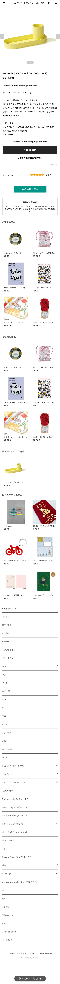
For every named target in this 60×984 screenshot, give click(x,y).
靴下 (4, 699)
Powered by (30, 958)
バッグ (5, 674)
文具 (4, 716)
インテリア (6, 724)
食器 (4, 666)
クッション (6, 733)
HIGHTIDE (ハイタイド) (12, 824)
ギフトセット (7, 749)
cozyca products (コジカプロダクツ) (19, 882)
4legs (5, 849)
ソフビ (5, 757)
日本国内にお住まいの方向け (30, 158)
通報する (54, 165)
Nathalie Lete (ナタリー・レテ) (16, 799)
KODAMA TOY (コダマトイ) (14, 766)
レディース (6, 641)
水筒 (4, 741)
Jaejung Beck (9, 932)
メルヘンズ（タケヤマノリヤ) (14, 782)
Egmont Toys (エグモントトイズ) (17, 857)
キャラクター (7, 874)
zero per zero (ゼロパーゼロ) (16, 815)
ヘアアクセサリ (8, 650)
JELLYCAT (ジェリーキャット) (15, 832)
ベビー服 (6, 691)
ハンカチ (6, 907)
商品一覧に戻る (30, 189)
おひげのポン (8, 791)
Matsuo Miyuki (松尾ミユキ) (15, 807)
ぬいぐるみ (6, 625)
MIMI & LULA (8, 840)
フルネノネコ (7, 915)
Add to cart (30, 149)
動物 (4, 865)
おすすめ (6, 616)
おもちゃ (5, 633)
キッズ (5, 683)
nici (4, 890)
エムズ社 (6, 774)
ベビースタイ (7, 658)
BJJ (4, 923)
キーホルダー (8, 940)
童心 (4, 898)
